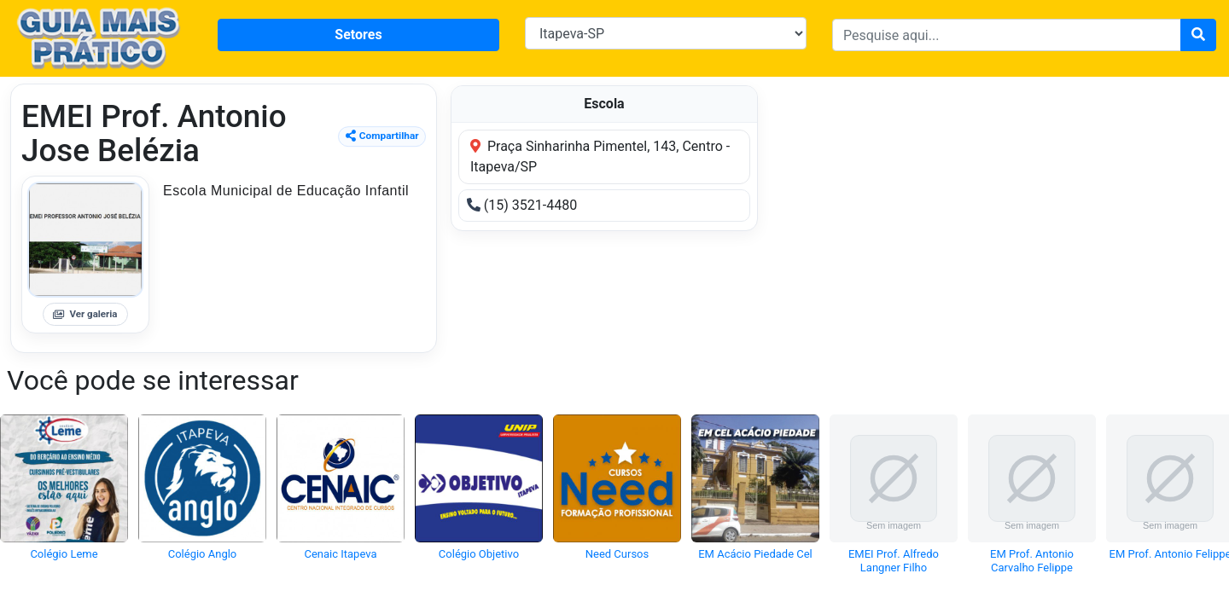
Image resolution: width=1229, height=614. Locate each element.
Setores (358, 34)
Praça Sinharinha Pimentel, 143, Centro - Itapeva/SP (600, 156)
